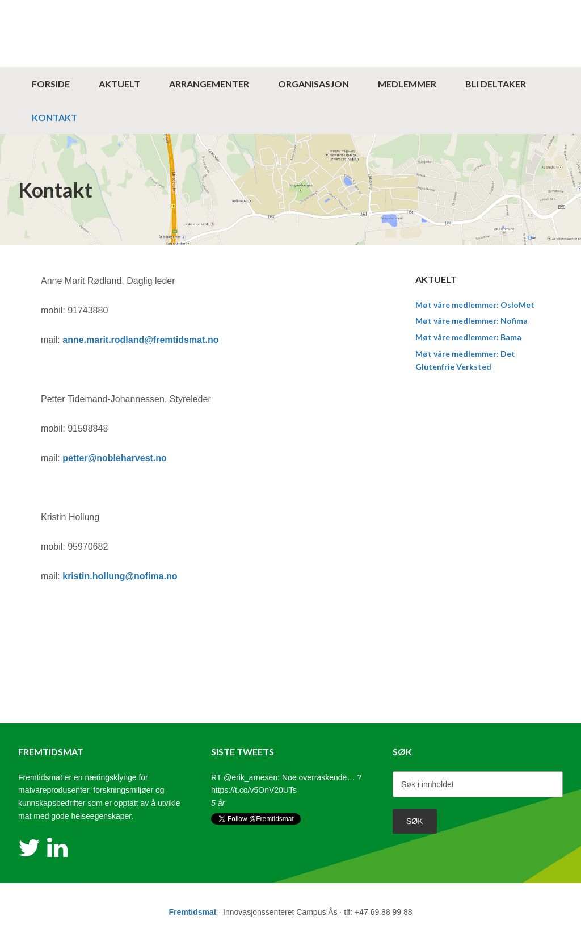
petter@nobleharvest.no (114, 458)
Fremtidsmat (290, 8)
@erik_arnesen (250, 777)
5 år (218, 803)
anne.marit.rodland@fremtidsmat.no (140, 340)
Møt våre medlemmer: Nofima (471, 320)
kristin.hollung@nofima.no (119, 576)
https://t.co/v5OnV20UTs (254, 789)
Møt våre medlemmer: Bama (468, 337)
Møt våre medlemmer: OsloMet (474, 305)
